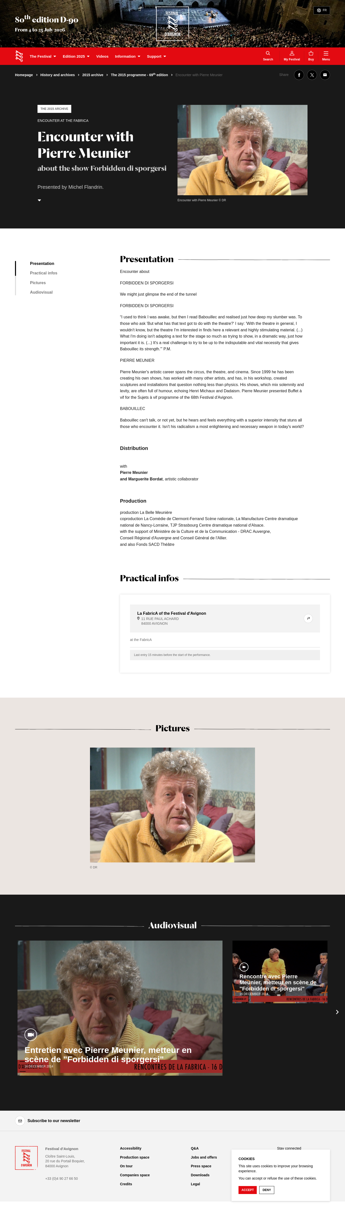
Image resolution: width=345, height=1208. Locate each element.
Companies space (135, 1175)
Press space (201, 1166)
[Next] (337, 1012)
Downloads (200, 1175)
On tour (126, 1166)
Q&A (194, 1148)
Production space (134, 1157)
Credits (126, 1184)
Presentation (42, 263)
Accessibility (131, 1148)
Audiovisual (41, 292)
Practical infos (43, 273)
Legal (195, 1184)
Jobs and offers (204, 1157)
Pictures (38, 283)
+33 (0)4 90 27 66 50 (61, 1179)
